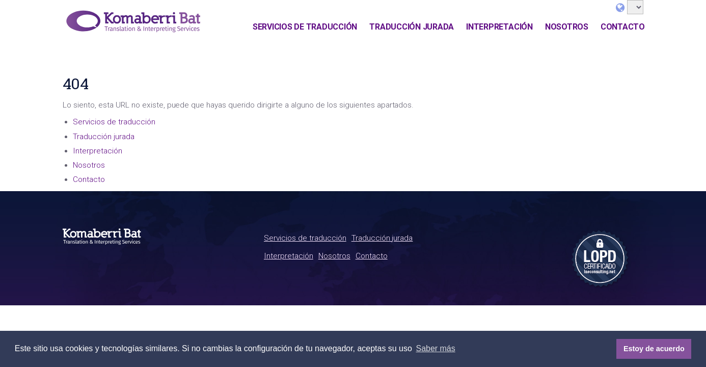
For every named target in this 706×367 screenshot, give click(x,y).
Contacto (623, 27)
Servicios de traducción (305, 27)
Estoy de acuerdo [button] (654, 349)
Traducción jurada (411, 27)
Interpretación (499, 27)
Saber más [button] (435, 348)
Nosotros (566, 27)
